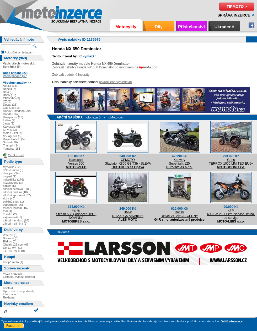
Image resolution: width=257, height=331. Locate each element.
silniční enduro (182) (16, 192)
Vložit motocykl (13, 273)
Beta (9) (8, 92)
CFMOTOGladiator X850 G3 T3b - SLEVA (128, 161)
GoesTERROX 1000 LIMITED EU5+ (231, 161)
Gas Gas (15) (11, 107)
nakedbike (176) (13, 179)
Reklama (8, 297)
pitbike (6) (9, 185)
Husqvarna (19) (13, 117)
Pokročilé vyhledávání (19, 52)
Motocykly (125, 27)
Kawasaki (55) (12, 126)
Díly (159, 27)
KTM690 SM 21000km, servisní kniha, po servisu (231, 214)
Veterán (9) (10, 235)
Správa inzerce (233, 15)
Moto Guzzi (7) (12, 132)
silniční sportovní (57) (17, 195)
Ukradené (224, 27)
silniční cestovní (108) (17, 189)
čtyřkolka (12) (11, 167)
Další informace (231, 321)
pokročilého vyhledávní (115, 82)
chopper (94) (11, 173)
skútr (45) (9, 198)
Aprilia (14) (10, 85)
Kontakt (8, 288)
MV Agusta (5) (12, 136)
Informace (9, 294)
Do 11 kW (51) (12, 247)
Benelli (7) (9, 88)
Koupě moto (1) (13, 262)
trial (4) (7, 211)
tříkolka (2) (10, 214)
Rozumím (13, 326)
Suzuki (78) (10, 142)
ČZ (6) (7, 101)
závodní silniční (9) (15, 223)
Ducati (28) (10, 104)
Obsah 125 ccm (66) (16, 244)
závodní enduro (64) (16, 220)
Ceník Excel (16, 155)
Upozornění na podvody (18, 291)
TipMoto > (237, 6)
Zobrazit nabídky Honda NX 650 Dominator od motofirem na (105, 67)
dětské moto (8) (13, 170)
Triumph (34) (11, 145)
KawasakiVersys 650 (76, 161)
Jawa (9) (8, 123)
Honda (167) (11, 114)
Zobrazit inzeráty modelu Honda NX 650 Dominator (91, 64)
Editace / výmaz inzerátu (19, 276)
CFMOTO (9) (11, 98)
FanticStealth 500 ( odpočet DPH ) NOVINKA (76, 214)
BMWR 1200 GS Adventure (127, 214)
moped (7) (9, 176)
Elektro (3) (10, 241)
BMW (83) (9, 95)
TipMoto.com (115, 117)
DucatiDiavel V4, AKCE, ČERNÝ (179, 214)
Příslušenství (191, 27)
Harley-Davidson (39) (17, 110)
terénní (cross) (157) (16, 207)
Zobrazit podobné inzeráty (70, 75)
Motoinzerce (32, 13)
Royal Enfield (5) (14, 139)
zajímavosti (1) (12, 217)
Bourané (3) (10, 238)
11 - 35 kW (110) (14, 250)
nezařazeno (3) (13, 182)
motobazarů (92, 117)
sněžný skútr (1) (13, 201)
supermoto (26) (13, 204)
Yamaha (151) (12, 148)
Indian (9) (9, 120)
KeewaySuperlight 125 (179, 161)
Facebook (251, 25)
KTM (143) (10, 129)
